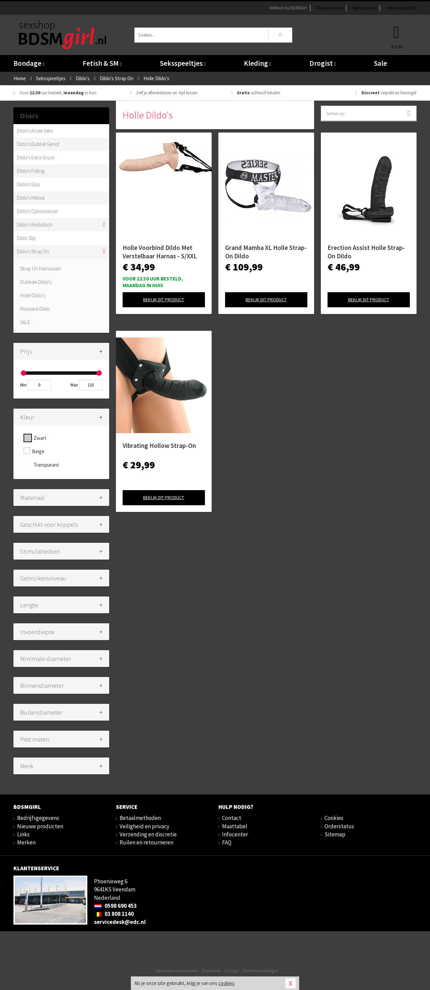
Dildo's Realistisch (34, 224)
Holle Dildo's (32, 295)
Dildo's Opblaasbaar (37, 211)
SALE (25, 322)
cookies (226, 983)
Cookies (334, 818)
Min (23, 385)
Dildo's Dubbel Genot (38, 144)
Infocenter (235, 834)
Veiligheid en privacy (144, 826)
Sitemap (335, 834)
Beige (38, 451)
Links (23, 834)
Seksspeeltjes (183, 63)
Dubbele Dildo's (35, 282)
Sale (380, 63)
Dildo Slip (26, 238)
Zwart (40, 438)
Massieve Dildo (35, 309)
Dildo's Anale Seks (35, 130)
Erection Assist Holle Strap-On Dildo (366, 252)
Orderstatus (339, 826)
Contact (231, 818)
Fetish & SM (102, 63)
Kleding (257, 63)
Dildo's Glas (28, 184)
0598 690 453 (115, 905)
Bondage (28, 63)
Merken (26, 842)
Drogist (322, 63)
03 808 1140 (114, 914)
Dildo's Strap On (33, 251)
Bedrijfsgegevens (38, 818)
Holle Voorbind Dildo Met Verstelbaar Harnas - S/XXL (160, 252)
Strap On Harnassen (40, 268)
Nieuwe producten (40, 826)
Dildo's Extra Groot (35, 157)
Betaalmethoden (140, 818)
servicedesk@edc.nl (120, 922)
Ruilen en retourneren (146, 842)
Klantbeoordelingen (260, 971)
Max (74, 385)
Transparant (46, 465)
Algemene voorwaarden (177, 971)
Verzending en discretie (148, 834)
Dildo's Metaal (31, 198)
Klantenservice (328, 8)
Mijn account (362, 8)
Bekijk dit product (163, 300)
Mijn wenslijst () (400, 8)
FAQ (226, 842)
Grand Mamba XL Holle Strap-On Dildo (266, 252)
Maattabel (234, 826)
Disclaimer (211, 971)
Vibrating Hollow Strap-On (159, 445)
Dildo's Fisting (30, 171)
